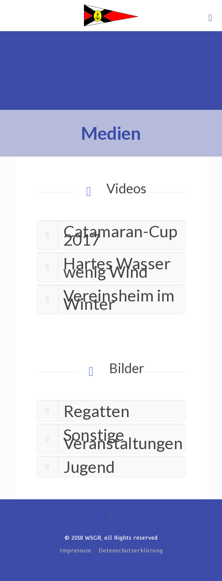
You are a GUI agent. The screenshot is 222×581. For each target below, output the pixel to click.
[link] (111, 235)
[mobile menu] (210, 17)
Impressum (75, 550)
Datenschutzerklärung (130, 550)
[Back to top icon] (111, 517)
